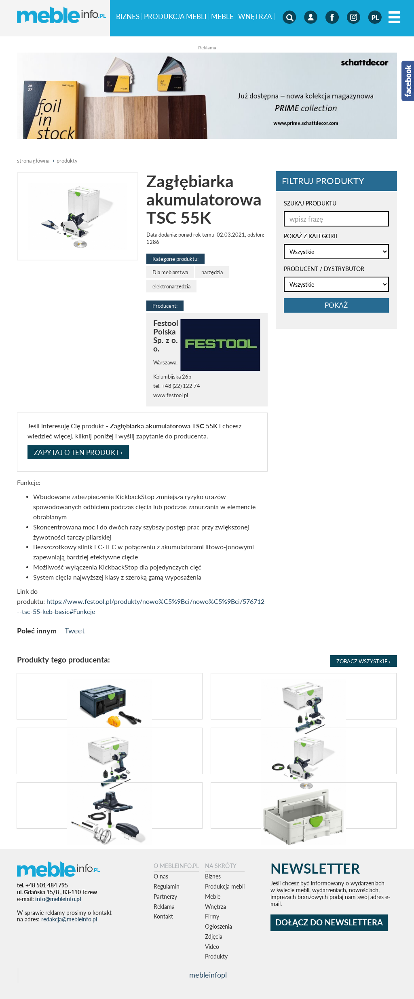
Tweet (74, 630)
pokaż (336, 305)
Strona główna (33, 160)
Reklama (164, 906)
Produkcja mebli (175, 16)
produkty (67, 160)
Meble (222, 16)
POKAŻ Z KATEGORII (310, 236)
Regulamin (167, 886)
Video (212, 946)
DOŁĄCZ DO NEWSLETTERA (329, 922)
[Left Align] (394, 18)
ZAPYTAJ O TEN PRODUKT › (78, 452)
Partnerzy (165, 896)
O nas (161, 876)
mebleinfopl (208, 975)
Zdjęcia (213, 936)
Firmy (212, 916)
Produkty (216, 956)
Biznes (127, 16)
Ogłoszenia (218, 926)
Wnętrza (255, 16)
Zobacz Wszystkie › (363, 661)
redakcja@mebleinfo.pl (69, 919)
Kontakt (163, 916)
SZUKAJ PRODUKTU (310, 203)
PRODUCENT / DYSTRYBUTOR (324, 268)
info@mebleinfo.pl (58, 898)
